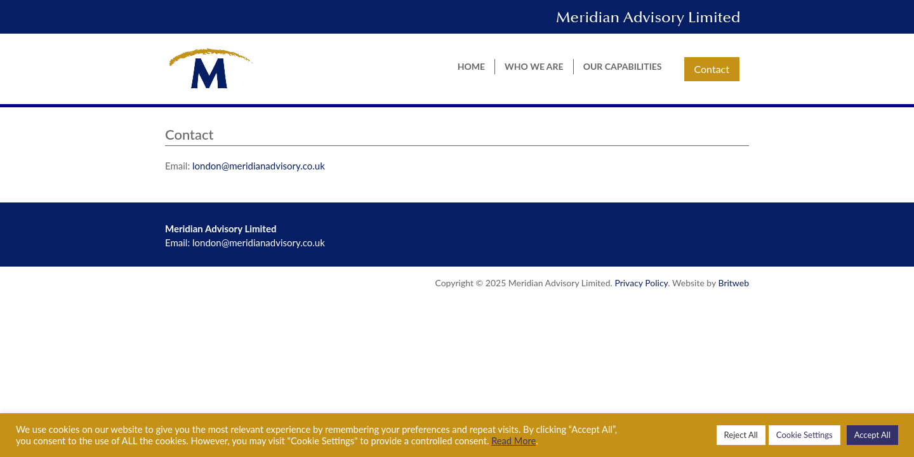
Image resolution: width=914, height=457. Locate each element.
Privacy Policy (641, 282)
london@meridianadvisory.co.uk (258, 165)
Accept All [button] (872, 435)
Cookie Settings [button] (804, 435)
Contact (711, 69)
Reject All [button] (741, 435)
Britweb (733, 282)
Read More (513, 440)
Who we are (534, 66)
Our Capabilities (622, 66)
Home (471, 66)
